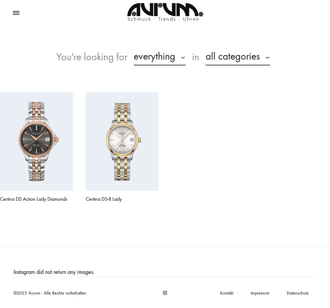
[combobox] (160, 57)
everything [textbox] (154, 56)
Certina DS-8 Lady (104, 199)
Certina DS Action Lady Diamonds (33, 199)
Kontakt (226, 293)
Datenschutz (297, 293)
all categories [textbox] (233, 56)
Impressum (260, 293)
